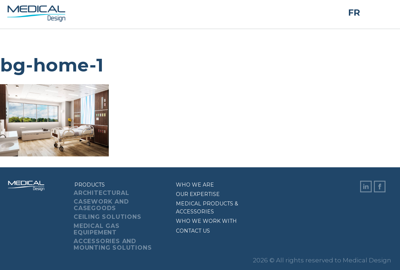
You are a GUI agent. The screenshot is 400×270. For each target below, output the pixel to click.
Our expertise (198, 194)
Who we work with (206, 221)
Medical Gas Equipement (97, 229)
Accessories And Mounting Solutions (113, 244)
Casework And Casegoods (101, 205)
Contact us (193, 231)
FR (354, 12)
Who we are (195, 184)
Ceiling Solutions (107, 216)
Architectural (101, 192)
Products (89, 184)
